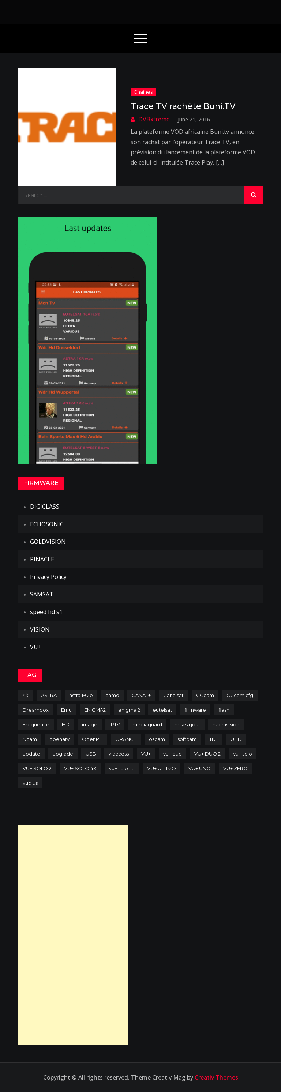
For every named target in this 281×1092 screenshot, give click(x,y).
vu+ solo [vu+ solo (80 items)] (242, 754)
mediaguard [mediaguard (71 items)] (147, 724)
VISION (40, 629)
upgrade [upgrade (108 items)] (63, 754)
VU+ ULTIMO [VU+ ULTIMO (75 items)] (161, 768)
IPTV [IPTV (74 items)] (115, 724)
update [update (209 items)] (31, 754)
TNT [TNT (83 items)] (213, 739)
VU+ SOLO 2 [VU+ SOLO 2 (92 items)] (37, 768)
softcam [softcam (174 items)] (187, 739)
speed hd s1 (46, 612)
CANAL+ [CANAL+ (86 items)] (141, 695)
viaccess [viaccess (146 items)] (119, 754)
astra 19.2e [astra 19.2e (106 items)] (81, 695)
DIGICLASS (44, 506)
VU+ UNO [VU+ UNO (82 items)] (199, 768)
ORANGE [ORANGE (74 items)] (125, 739)
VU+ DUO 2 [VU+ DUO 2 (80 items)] (207, 754)
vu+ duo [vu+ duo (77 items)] (172, 754)
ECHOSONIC (47, 524)
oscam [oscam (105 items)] (157, 739)
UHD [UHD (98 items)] (236, 739)
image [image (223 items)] (89, 724)
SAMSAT (41, 594)
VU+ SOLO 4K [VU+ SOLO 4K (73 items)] (80, 768)
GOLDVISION (48, 542)
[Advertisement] (73, 935)
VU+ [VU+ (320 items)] (146, 754)
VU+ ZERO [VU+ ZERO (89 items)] (235, 768)
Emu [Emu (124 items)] (66, 710)
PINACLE (42, 559)
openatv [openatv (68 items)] (59, 739)
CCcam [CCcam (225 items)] (205, 695)
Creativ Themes (216, 1077)
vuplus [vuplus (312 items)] (30, 783)
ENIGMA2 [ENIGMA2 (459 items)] (95, 710)
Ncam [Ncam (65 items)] (30, 739)
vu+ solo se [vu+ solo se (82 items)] (122, 768)
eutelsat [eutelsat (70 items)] (162, 710)
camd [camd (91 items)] (112, 695)
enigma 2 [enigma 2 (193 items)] (129, 710)
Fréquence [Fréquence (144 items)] (36, 724)
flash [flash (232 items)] (223, 710)
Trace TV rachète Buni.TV (183, 106)
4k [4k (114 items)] (26, 695)
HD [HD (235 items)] (66, 724)
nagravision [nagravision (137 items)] (226, 724)
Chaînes (143, 92)
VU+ (36, 647)
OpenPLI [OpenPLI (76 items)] (92, 739)
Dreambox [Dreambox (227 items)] (36, 710)
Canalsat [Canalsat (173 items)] (173, 695)
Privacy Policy (48, 577)
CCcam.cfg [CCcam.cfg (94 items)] (239, 695)
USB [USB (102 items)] (91, 754)
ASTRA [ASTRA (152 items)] (49, 695)
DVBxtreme (154, 119)
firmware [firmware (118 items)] (195, 710)
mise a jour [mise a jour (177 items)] (187, 724)
